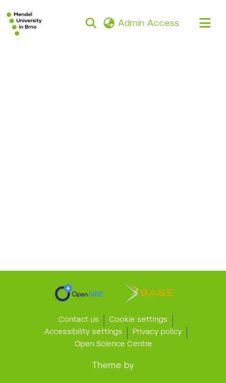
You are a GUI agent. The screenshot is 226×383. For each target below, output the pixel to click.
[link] (79, 292)
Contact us (78, 320)
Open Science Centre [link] (113, 344)
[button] (24, 24)
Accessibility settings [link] (83, 332)
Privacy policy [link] (157, 332)
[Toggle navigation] (205, 24)
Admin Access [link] (148, 24)
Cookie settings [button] (138, 320)
